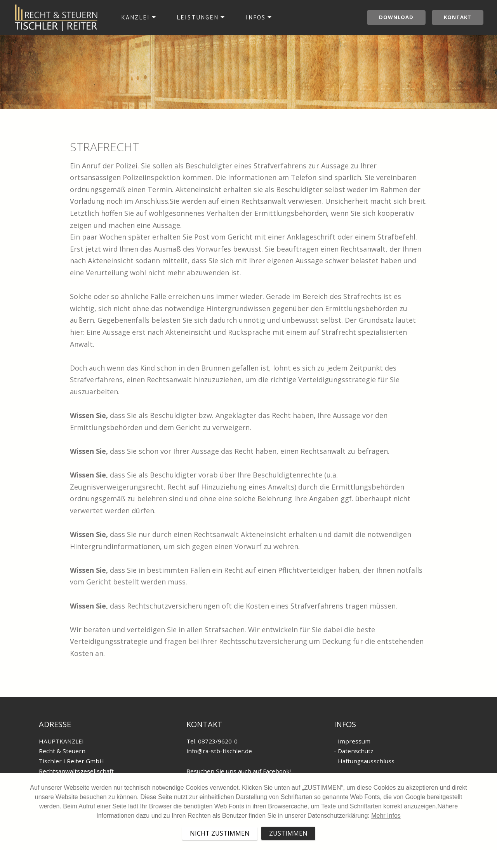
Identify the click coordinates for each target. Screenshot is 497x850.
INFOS (256, 17)
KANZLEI (135, 17)
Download (396, 17)
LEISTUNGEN (198, 17)
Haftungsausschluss (366, 761)
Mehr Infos (386, 837)
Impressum (354, 741)
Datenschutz (356, 751)
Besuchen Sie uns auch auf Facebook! (238, 771)
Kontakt (457, 17)
